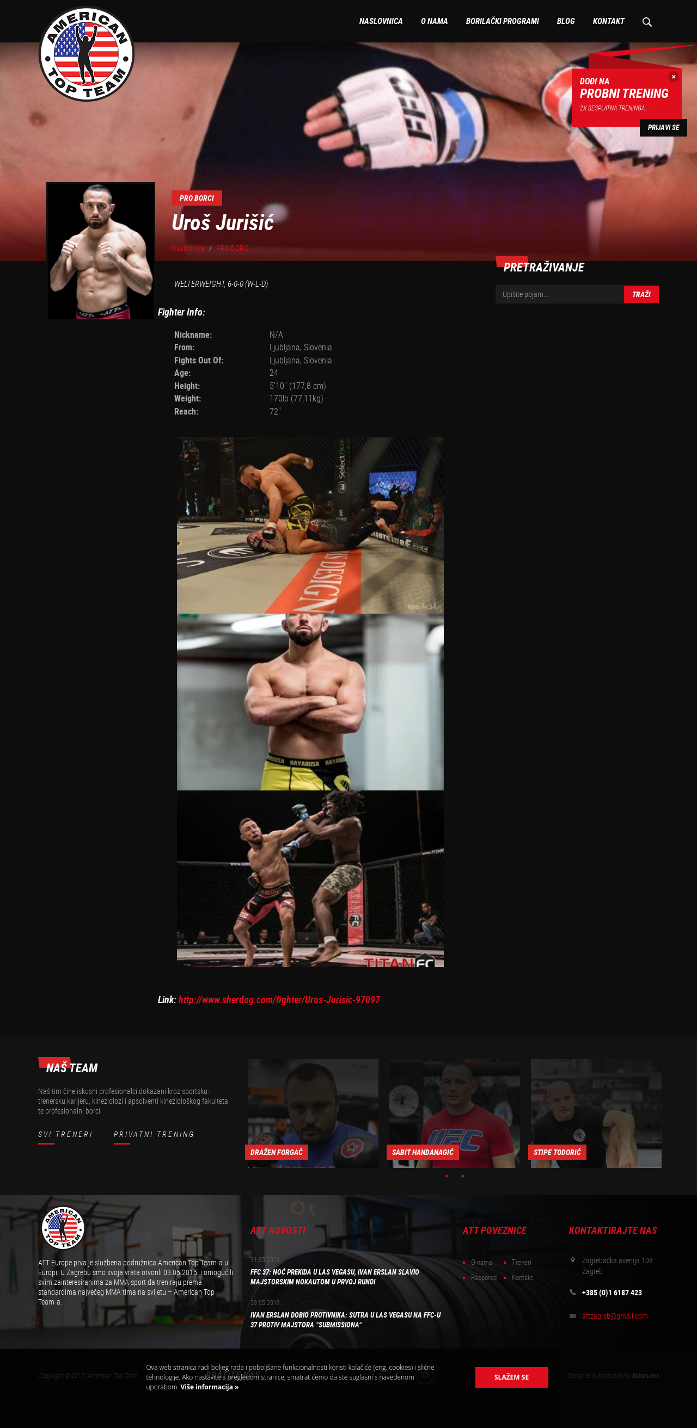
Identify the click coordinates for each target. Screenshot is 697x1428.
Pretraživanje (646, 21)
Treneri (521, 1262)
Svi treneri (65, 1134)
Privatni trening (154, 1134)
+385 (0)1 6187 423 (612, 1292)
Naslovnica (381, 21)
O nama (434, 21)
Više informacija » (209, 1387)
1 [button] (446, 1176)
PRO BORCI (233, 248)
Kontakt (609, 21)
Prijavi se (663, 127)
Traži (641, 294)
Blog (566, 21)
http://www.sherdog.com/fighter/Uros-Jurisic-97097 (279, 999)
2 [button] (462, 1176)
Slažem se (511, 1377)
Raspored (484, 1278)
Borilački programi (502, 21)
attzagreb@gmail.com (615, 1316)
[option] (313, 1113)
